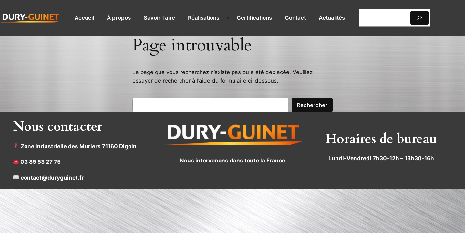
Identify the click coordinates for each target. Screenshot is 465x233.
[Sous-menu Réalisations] (228, 17)
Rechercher (312, 105)
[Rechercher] (419, 18)
